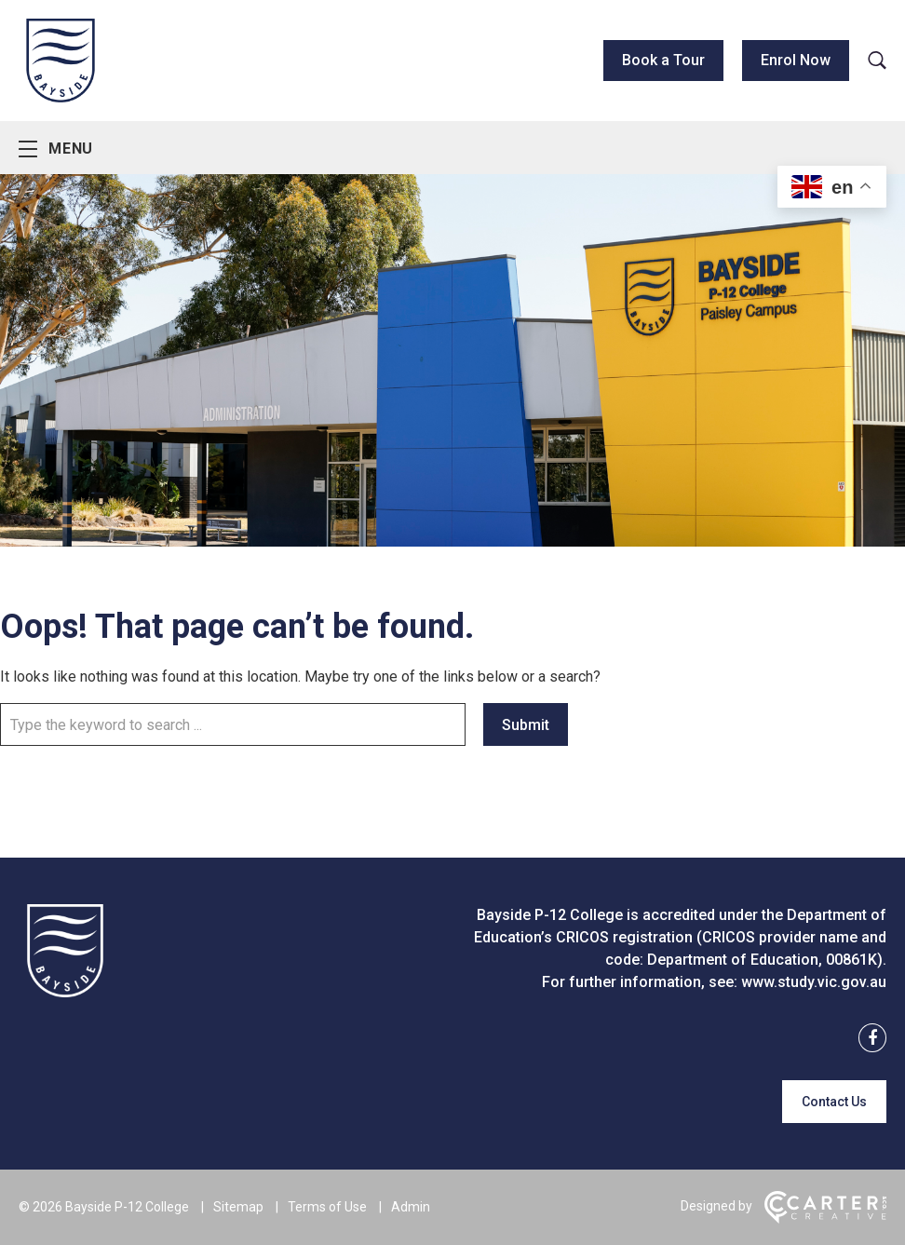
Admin (410, 1206)
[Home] (65, 992)
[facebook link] (866, 1039)
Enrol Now (796, 60)
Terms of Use (327, 1206)
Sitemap (238, 1206)
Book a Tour (663, 60)
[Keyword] (233, 724)
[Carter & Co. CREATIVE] (825, 1218)
